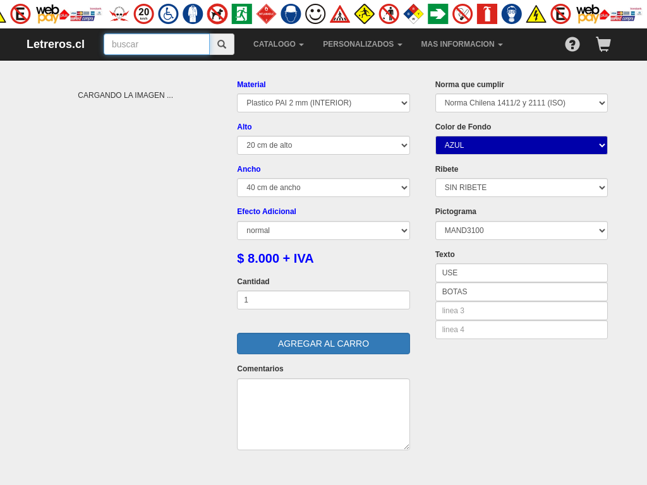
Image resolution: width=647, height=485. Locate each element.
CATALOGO (278, 44)
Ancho (248, 169)
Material (251, 84)
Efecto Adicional (266, 211)
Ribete (447, 169)
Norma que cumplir (469, 84)
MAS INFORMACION (462, 44)
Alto (244, 127)
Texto (445, 254)
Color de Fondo (463, 127)
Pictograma (455, 211)
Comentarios (260, 368)
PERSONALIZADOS (362, 44)
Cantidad (253, 281)
